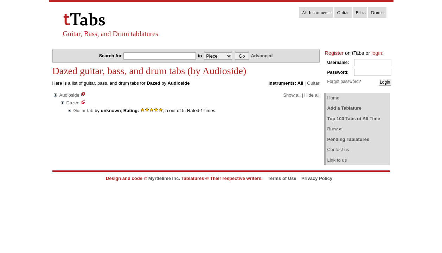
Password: (338, 72)
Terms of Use (282, 178)
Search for (111, 55)
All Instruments (316, 12)
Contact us (338, 149)
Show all (291, 95)
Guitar (343, 12)
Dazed (73, 102)
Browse (334, 128)
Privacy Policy (316, 178)
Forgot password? (344, 81)
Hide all (311, 95)
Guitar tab (83, 110)
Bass (359, 12)
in (200, 55)
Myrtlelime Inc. (164, 178)
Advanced (262, 55)
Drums (377, 12)
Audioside (69, 95)
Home (333, 97)
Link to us (337, 160)
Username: (338, 62)
